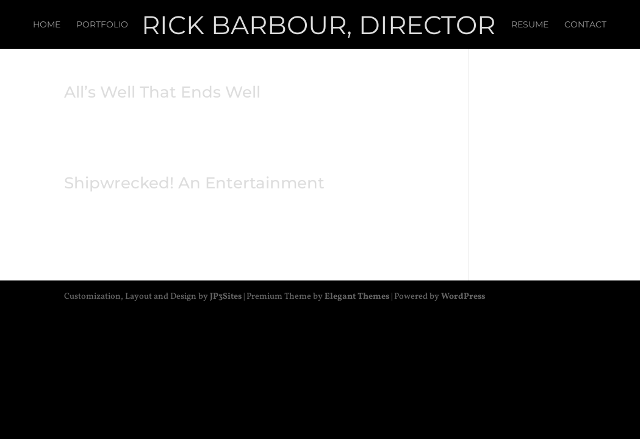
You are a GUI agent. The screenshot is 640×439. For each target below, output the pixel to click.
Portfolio (102, 25)
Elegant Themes (357, 296)
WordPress (463, 296)
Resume (529, 25)
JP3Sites (226, 296)
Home (46, 25)
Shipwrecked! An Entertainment (194, 183)
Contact (585, 25)
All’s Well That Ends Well (162, 92)
